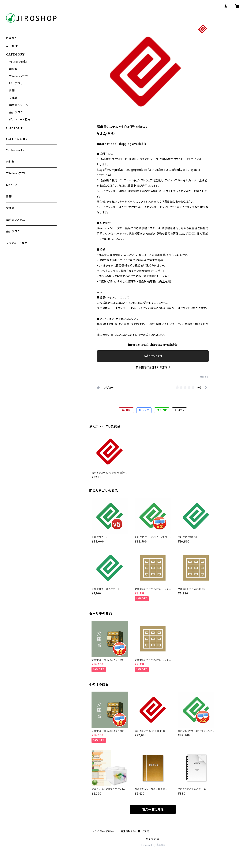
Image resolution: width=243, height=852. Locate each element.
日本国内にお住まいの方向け (153, 367)
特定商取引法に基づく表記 (135, 831)
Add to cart (153, 356)
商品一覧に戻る (153, 810)
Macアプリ (16, 83)
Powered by (153, 845)
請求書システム (18, 105)
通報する (204, 376)
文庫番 (13, 98)
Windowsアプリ (19, 76)
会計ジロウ (16, 112)
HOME (11, 38)
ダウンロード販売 (19, 119)
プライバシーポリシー (103, 831)
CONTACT (14, 128)
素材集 (13, 69)
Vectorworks (18, 61)
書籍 (12, 90)
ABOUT (12, 46)
